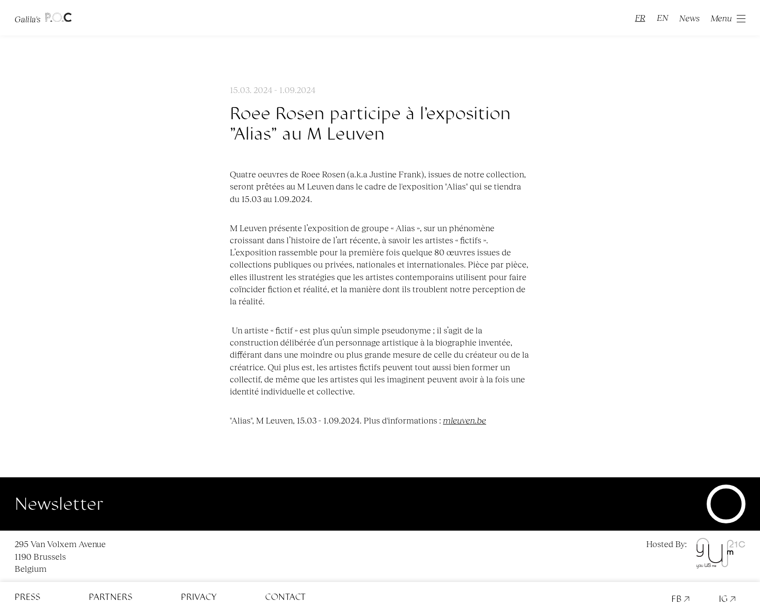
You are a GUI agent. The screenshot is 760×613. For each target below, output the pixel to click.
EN (662, 17)
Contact (285, 597)
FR (640, 17)
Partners (110, 597)
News (689, 18)
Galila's (43, 18)
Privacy (199, 597)
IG (727, 599)
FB (680, 599)
